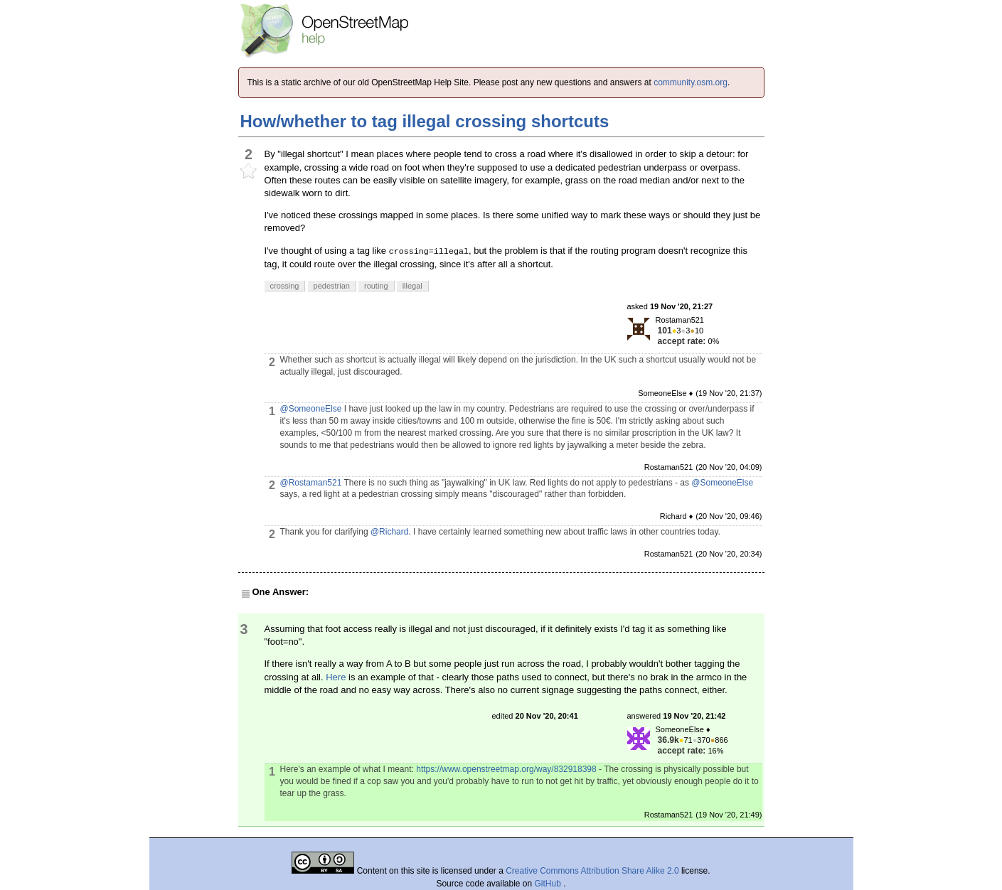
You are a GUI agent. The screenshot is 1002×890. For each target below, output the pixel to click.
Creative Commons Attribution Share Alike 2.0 (592, 871)
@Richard (390, 532)
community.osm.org (690, 82)
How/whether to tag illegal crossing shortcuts (424, 121)
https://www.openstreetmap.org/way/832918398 (506, 769)
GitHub (549, 884)
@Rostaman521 (311, 483)
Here (336, 677)
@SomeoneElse (311, 409)
